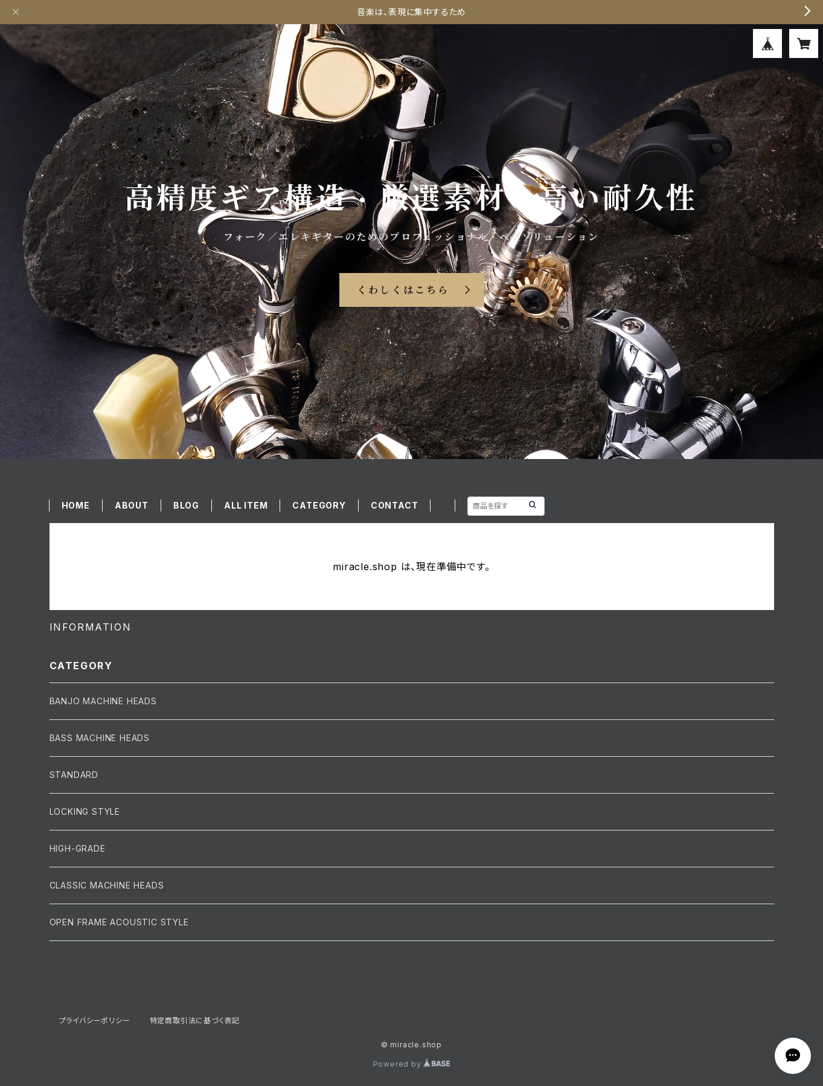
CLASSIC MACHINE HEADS (107, 885)
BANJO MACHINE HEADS (103, 701)
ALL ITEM (245, 505)
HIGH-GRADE (78, 848)
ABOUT (132, 505)
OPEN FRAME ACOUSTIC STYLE (119, 922)
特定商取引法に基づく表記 (195, 1020)
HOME (76, 505)
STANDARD (74, 775)
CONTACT (394, 505)
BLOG (186, 505)
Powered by (411, 1063)
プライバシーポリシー (94, 1020)
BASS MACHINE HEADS (100, 738)
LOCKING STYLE (85, 811)
